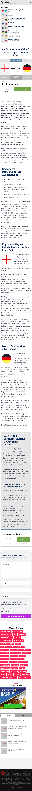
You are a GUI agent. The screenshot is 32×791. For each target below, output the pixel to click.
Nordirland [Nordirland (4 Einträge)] (4, 668)
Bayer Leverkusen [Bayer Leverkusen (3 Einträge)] (17, 631)
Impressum (13, 787)
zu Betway (22, 89)
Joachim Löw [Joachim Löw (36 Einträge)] (26, 653)
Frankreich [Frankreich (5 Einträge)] (27, 649)
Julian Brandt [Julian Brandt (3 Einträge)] (4, 656)
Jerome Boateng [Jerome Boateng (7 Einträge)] (15, 653)
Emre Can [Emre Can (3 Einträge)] (15, 646)
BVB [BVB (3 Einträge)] (15, 634)
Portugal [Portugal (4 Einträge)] (22, 668)
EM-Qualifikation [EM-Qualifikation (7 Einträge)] (18, 640)
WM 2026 (5, 2)
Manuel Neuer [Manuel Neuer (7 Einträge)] (5, 659)
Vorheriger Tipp (4, 60)
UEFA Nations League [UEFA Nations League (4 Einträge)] (24, 677)
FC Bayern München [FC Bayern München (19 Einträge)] (16, 649)
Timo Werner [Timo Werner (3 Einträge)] (4, 677)
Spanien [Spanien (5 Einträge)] (17, 674)
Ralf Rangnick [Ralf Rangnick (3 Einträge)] (5, 671)
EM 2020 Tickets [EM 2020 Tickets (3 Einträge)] (5, 646)
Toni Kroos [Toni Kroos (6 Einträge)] (13, 677)
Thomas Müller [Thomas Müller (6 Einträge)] (25, 674)
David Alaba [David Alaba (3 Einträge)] (22, 634)
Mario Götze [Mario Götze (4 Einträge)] (13, 662)
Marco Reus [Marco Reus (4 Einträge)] (4, 662)
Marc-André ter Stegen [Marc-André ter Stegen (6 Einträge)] (17, 659)
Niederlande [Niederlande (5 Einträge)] (15, 665)
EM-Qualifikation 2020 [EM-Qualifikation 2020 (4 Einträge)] (7, 643)
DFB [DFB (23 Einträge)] (11, 637)
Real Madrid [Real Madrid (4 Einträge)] (14, 671)
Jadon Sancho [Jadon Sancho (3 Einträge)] (5, 653)
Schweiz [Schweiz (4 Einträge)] (3, 674)
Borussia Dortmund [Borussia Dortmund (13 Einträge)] (6, 634)
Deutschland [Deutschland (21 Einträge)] (4, 637)
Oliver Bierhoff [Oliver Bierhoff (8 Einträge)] (13, 668)
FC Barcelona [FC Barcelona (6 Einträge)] (4, 649)
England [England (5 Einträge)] (22, 646)
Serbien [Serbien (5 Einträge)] (10, 674)
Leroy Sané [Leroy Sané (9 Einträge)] (22, 656)
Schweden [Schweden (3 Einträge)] (23, 671)
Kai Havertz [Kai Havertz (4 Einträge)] (14, 656)
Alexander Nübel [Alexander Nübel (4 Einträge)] (5, 631)
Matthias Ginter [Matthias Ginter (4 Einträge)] (5, 665)
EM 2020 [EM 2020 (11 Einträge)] (17, 643)
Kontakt (20, 787)
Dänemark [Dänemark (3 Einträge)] (17, 637)
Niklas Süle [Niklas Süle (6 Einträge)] (24, 665)
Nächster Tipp (28, 60)
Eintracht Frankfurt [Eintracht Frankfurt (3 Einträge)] (6, 640)
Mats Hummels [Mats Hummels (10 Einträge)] (23, 662)
